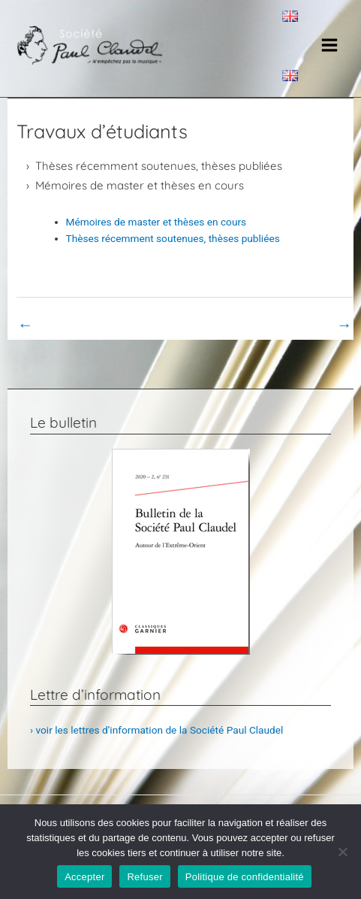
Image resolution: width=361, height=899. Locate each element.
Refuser (144, 876)
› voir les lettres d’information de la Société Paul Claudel (156, 730)
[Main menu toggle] (330, 45)
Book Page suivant (300, 325)
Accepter (84, 876)
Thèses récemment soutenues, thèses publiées (158, 166)
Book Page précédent (75, 325)
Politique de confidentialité (244, 876)
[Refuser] (342, 851)
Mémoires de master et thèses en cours (139, 185)
